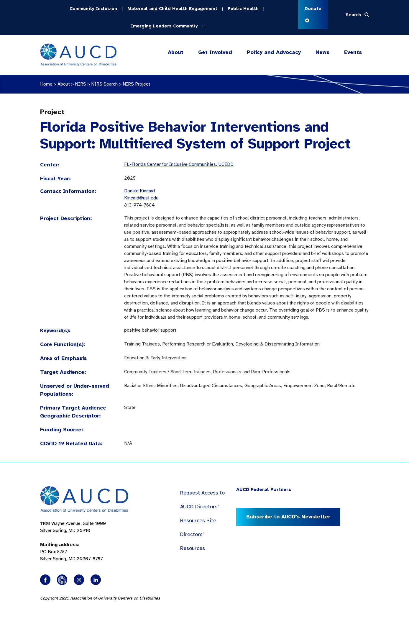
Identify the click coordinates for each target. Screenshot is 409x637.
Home (46, 84)
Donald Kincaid (139, 191)
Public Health (243, 8)
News (322, 52)
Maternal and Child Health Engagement (172, 8)
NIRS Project (136, 84)
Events (353, 52)
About (175, 52)
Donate (313, 14)
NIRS (80, 84)
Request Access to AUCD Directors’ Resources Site (202, 506)
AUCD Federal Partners (263, 489)
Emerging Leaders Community (164, 26)
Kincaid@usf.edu (141, 198)
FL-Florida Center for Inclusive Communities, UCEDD (179, 164)
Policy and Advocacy (274, 52)
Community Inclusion (93, 8)
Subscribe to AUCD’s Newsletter (288, 516)
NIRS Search (104, 84)
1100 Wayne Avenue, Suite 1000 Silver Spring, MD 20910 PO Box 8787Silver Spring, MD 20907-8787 (73, 541)
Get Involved (214, 52)
